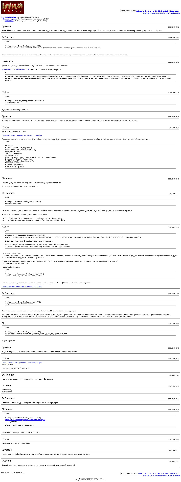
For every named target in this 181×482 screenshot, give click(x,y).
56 (164, 11)
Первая (139, 11)
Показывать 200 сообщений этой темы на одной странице (161, 13)
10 (159, 11)
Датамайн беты (8, 70)
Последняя (174, 11)
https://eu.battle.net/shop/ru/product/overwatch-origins (22, 362)
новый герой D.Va (23, 70)
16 (161, 11)
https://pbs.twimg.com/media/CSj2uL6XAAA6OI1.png (21, 287)
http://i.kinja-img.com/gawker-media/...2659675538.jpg (22, 135)
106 (166, 11)
